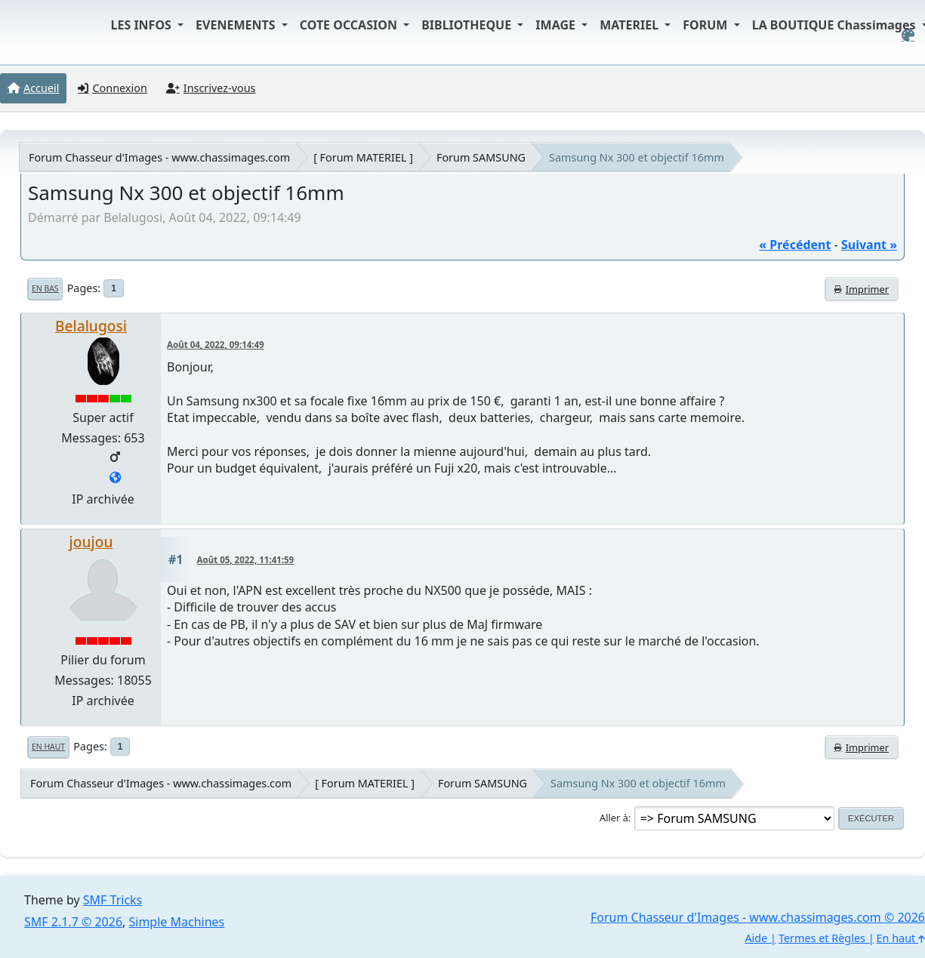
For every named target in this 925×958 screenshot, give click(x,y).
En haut (48, 746)
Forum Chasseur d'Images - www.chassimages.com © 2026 (757, 917)
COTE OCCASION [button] (350, 25)
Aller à (614, 817)
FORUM (706, 25)
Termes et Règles (822, 938)
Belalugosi (91, 326)
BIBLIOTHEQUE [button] (467, 25)
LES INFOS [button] (143, 25)
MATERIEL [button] (630, 25)
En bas (45, 288)
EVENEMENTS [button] (237, 25)
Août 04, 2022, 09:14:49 (215, 344)
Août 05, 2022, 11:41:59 (245, 559)
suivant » (869, 244)
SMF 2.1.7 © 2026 (73, 921)
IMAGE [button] (556, 25)
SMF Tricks (112, 900)
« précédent (795, 244)
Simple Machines (177, 921)
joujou (91, 541)
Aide (756, 938)
